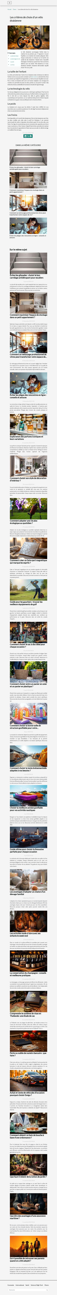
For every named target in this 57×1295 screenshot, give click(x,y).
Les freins (12, 64)
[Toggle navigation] (10, 2)
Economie (11, 1285)
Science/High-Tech (37, 1285)
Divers (14, 9)
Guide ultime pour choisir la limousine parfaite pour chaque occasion (27, 850)
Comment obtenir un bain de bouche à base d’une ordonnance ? (27, 1136)
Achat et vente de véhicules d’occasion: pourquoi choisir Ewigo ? (27, 1093)
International (20, 1285)
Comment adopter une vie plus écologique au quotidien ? (23, 521)
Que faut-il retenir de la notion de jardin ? (28, 1176)
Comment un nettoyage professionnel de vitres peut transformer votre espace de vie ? (28, 214)
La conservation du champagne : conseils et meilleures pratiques (28, 974)
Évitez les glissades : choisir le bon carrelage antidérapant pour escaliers (25, 168)
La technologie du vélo (15, 59)
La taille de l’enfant (14, 56)
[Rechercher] (28, 1290)
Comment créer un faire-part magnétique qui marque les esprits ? (28, 561)
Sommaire (12, 53)
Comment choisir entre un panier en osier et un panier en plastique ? (28, 685)
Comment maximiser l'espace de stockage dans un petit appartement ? (28, 316)
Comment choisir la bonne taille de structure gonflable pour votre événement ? (25, 728)
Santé (27, 1285)
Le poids (12, 61)
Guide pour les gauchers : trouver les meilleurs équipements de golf (26, 603)
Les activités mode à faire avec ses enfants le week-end (25, 934)
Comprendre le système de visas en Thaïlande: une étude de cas (25, 1014)
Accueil (9, 9)
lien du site (34, 77)
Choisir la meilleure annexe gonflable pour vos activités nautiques (26, 808)
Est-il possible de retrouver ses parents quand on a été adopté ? (27, 1259)
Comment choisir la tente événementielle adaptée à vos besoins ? (28, 769)
